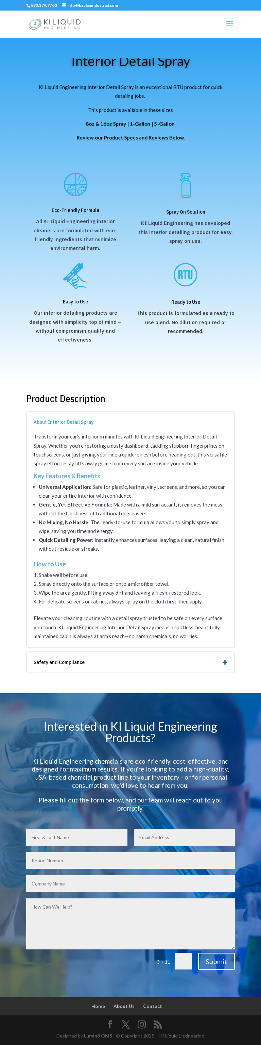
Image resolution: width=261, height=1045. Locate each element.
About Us (124, 1006)
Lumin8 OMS (98, 1036)
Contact (152, 1006)
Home (98, 1006)
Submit (216, 961)
